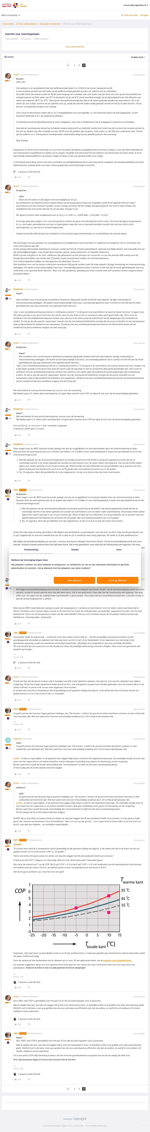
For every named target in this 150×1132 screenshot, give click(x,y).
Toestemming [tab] (31, 549)
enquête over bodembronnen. (117, 960)
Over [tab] (119, 549)
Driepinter (18, 289)
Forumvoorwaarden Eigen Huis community (63, 1126)
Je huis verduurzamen (26, 24)
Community (7, 24)
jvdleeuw (17, 739)
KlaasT (16, 74)
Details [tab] (75, 549)
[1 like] (26, 171)
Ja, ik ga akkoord (118, 580)
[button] (129, 15)
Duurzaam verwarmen (50, 24)
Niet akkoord (74, 580)
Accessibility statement (96, 1126)
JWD (15, 490)
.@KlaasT (17, 844)
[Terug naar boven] (144, 1121)
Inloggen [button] (144, 15)
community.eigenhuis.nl (136, 5)
